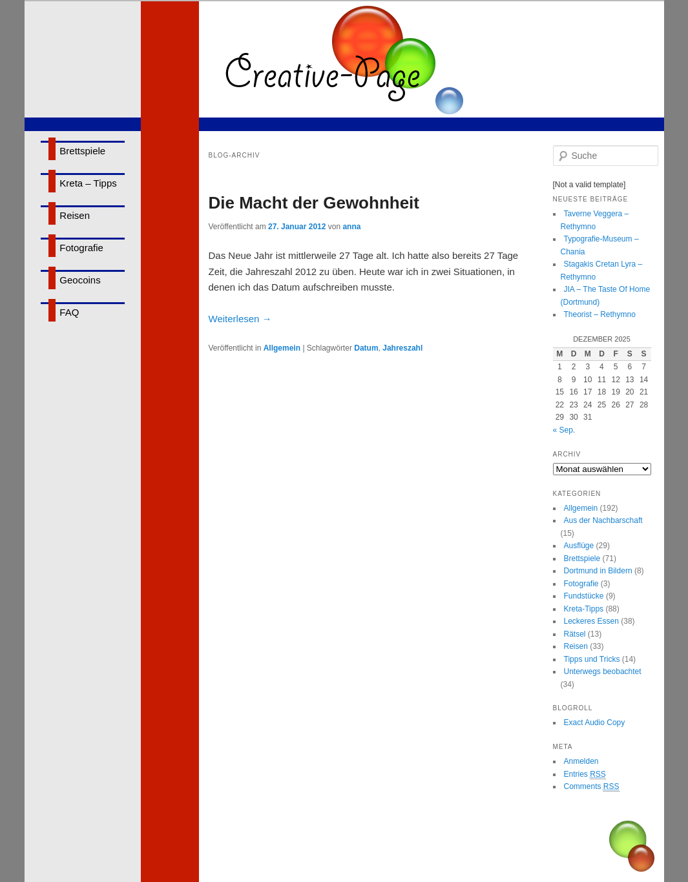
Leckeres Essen (591, 621)
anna (351, 226)
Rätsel (575, 634)
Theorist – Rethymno (600, 314)
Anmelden (581, 761)
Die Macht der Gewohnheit (314, 202)
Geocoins (79, 279)
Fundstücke (584, 595)
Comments (592, 787)
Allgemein (282, 348)
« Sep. (564, 430)
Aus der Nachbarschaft (603, 520)
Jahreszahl (402, 348)
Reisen (74, 215)
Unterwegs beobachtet (602, 671)
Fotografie (81, 247)
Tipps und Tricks (592, 659)
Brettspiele (82, 150)
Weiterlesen (240, 318)
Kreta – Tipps (87, 183)
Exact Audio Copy (594, 722)
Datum (366, 348)
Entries (585, 774)
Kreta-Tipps (584, 608)
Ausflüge (579, 545)
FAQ (69, 312)
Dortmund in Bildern (598, 570)
